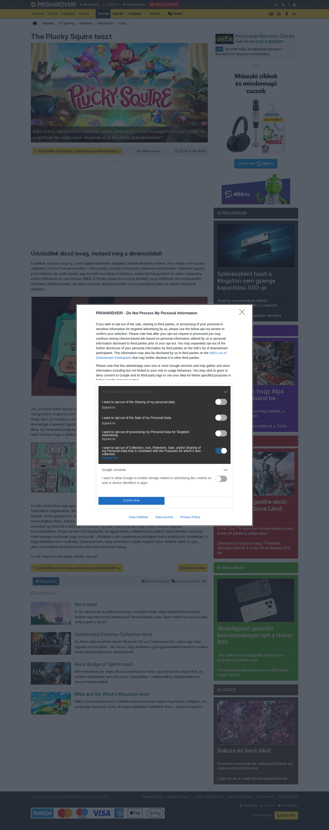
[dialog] (164, 415)
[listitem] (164, 391)
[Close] (243, 313)
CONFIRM (131, 500)
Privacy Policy (190, 517)
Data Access (164, 517)
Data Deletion (138, 517)
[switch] (221, 402)
